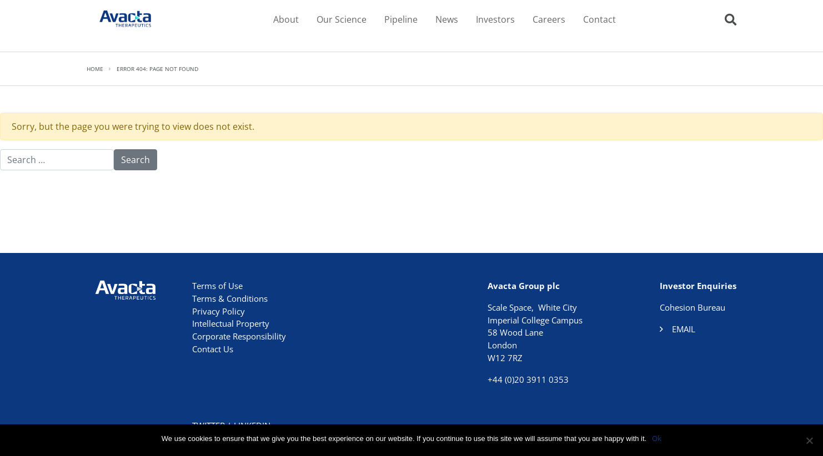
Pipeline (401, 19)
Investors (495, 19)
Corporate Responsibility (239, 336)
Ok (656, 438)
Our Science (342, 19)
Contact (599, 19)
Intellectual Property (230, 323)
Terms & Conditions (230, 298)
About (286, 19)
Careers (549, 19)
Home (95, 69)
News (446, 19)
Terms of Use (217, 285)
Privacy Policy (218, 311)
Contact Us (212, 348)
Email (683, 329)
